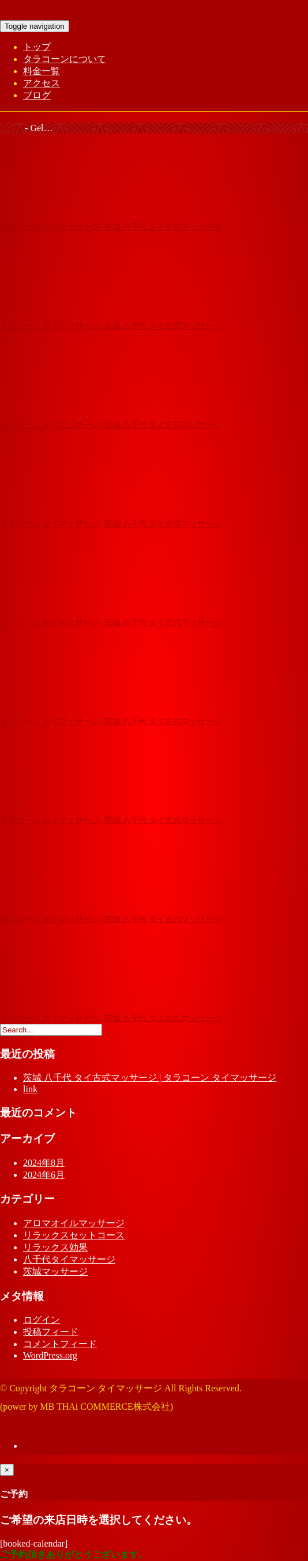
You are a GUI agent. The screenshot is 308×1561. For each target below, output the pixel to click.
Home (11, 128)
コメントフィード (60, 1344)
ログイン (41, 1320)
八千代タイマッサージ (69, 1259)
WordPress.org (50, 1355)
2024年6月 (44, 1175)
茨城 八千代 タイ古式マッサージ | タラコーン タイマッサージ (149, 1077)
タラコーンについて (64, 59)
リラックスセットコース (74, 1235)
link (30, 1089)
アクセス (41, 83)
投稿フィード (50, 1332)
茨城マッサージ (55, 1271)
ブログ (37, 95)
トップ (37, 47)
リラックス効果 (55, 1247)
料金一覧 (41, 71)
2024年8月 (44, 1163)
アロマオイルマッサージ (74, 1223)
